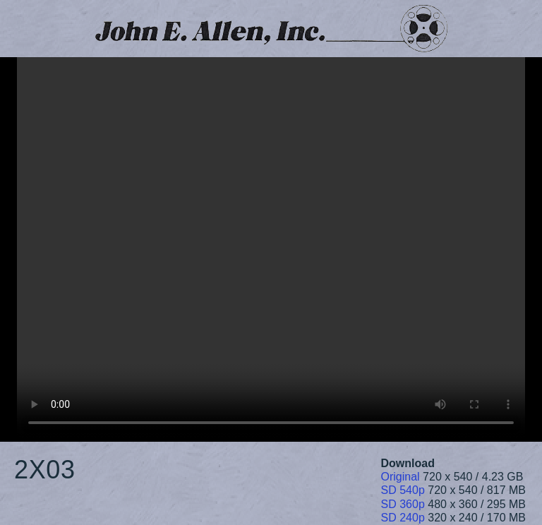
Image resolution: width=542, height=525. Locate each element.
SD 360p (403, 504)
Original (400, 477)
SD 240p (403, 518)
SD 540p (403, 490)
